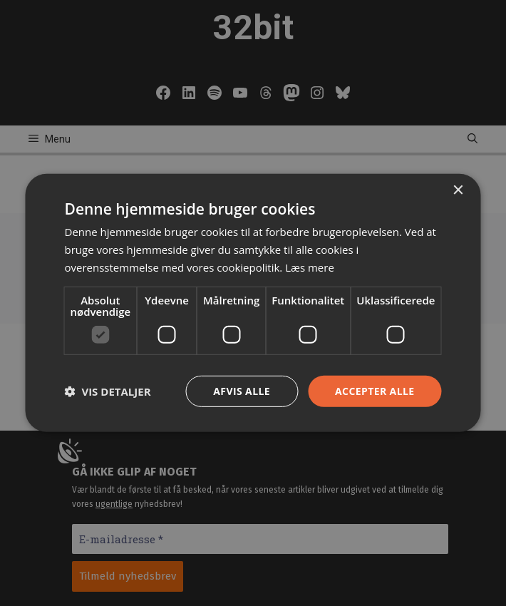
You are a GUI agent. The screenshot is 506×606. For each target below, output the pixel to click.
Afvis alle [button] (241, 390)
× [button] (458, 190)
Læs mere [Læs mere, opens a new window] (309, 267)
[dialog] (253, 303)
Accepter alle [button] (374, 390)
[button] (108, 391)
